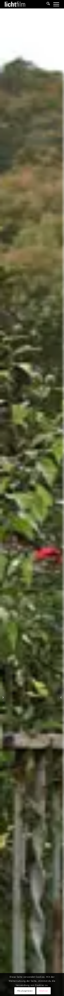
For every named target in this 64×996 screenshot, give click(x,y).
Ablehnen (43, 990)
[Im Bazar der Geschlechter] (2, 697)
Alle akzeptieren (25, 990)
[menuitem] (46, 4)
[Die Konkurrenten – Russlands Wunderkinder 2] (61, 697)
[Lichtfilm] (26, 4)
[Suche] (46, 4)
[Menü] (54, 4)
